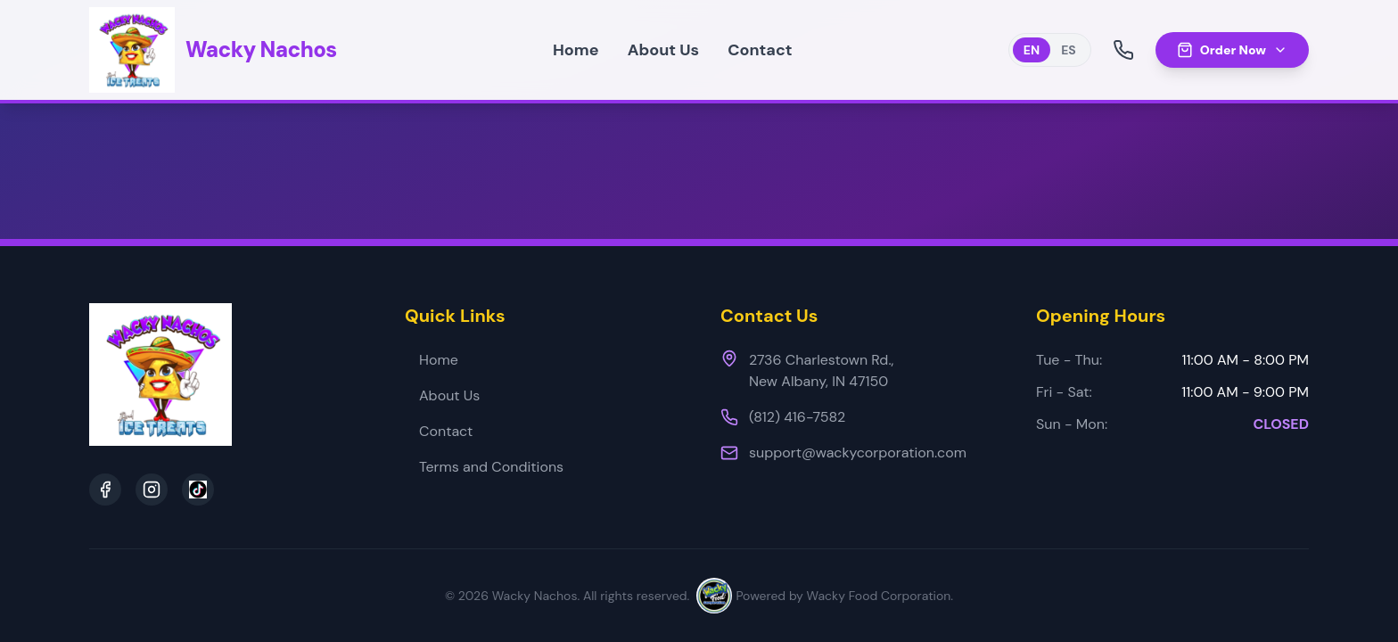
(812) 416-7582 (797, 416)
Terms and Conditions (484, 466)
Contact (760, 50)
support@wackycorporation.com (857, 452)
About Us (664, 50)
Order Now (1232, 50)
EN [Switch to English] (1031, 49)
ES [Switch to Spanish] (1068, 50)
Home (576, 50)
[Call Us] (1123, 50)
